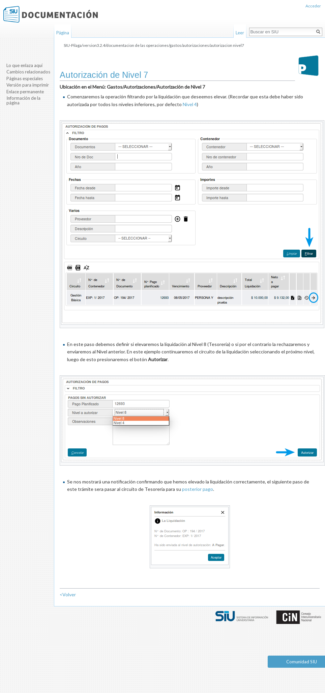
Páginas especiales (24, 78)
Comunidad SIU (301, 661)
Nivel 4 (190, 104)
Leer (240, 32)
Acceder (313, 5)
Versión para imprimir (27, 85)
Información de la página (23, 100)
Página (62, 32)
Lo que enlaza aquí (24, 65)
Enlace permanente (25, 91)
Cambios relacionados (28, 71)
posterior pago (197, 489)
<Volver (68, 594)
